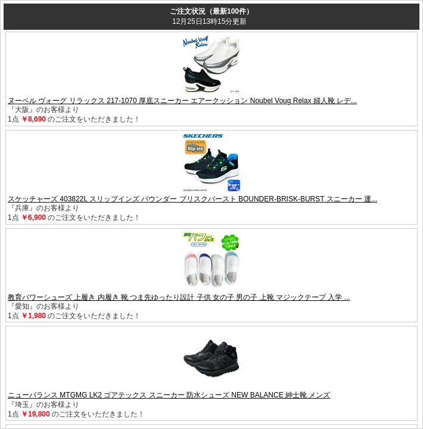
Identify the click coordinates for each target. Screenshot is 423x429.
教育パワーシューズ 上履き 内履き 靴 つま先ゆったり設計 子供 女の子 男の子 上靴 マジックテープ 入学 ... (179, 297)
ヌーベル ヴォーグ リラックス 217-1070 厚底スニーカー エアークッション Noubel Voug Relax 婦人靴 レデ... (182, 101)
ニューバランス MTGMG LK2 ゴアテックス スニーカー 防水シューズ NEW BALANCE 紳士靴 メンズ (169, 395)
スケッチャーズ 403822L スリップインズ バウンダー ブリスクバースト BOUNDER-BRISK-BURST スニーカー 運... (192, 199)
